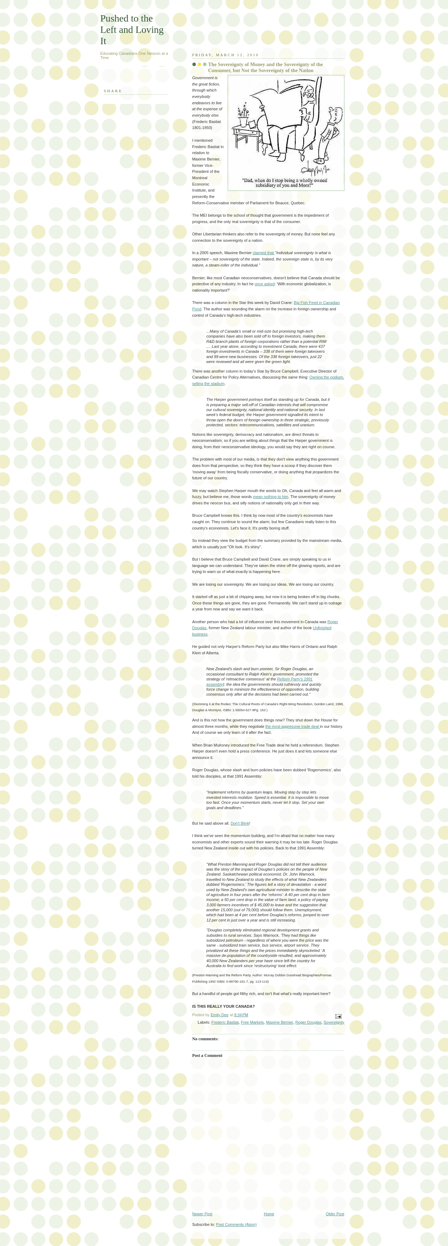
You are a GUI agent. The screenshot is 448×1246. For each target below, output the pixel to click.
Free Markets (252, 1022)
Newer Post (202, 1214)
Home (269, 1214)
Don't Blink (240, 823)
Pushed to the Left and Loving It (132, 29)
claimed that (264, 253)
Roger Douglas (308, 1022)
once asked (265, 284)
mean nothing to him (270, 497)
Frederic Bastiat (225, 1022)
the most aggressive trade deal (292, 726)
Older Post (335, 1214)
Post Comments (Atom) (236, 1224)
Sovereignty (334, 1022)
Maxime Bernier (279, 1022)
